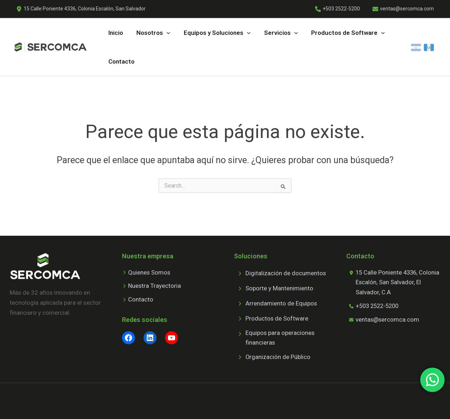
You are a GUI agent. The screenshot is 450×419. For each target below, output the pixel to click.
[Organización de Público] (272, 357)
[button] (153, 32)
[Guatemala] (429, 47)
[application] (166, 32)
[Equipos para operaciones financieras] (281, 338)
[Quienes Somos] (146, 272)
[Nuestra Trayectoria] (151, 286)
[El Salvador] (416, 47)
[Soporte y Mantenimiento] (273, 288)
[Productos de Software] (271, 318)
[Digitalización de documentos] (280, 273)
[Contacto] (137, 300)
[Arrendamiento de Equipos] (275, 303)
